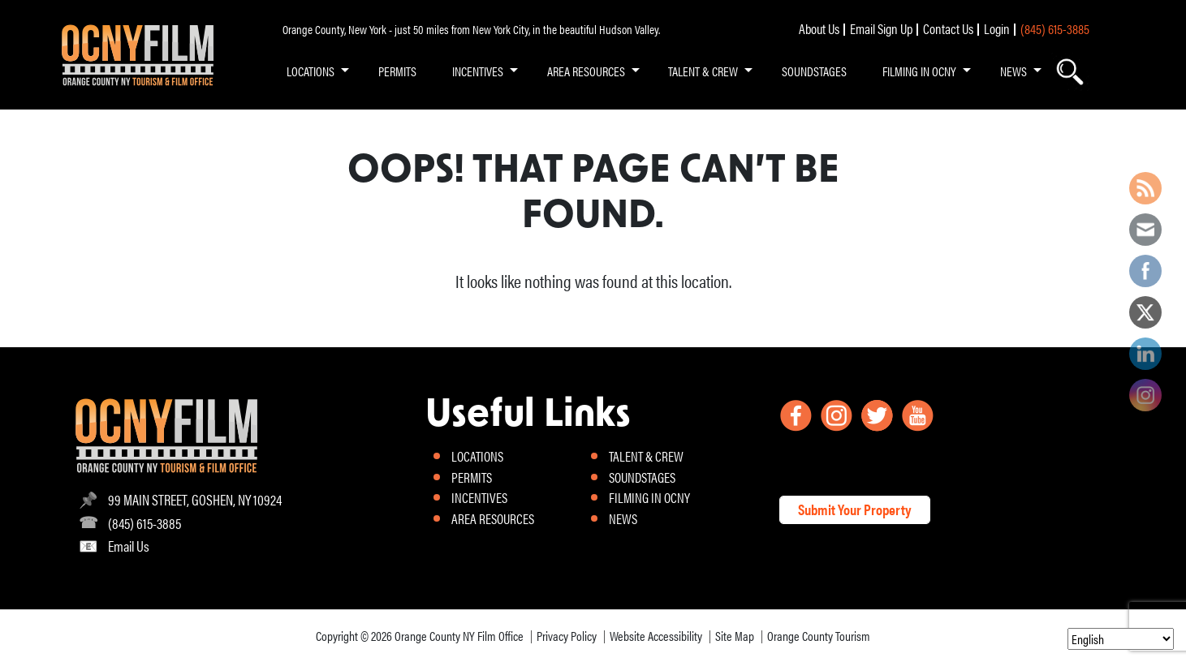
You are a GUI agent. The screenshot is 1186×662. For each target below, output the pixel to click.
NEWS (1013, 71)
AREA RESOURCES (586, 71)
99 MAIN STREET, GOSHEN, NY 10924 (195, 499)
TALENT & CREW (703, 71)
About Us (819, 28)
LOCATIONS (310, 71)
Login (997, 28)
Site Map (734, 635)
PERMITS (397, 71)
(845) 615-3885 (1054, 28)
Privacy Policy (567, 635)
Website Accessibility (656, 635)
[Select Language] (1120, 639)
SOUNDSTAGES (814, 71)
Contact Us (948, 28)
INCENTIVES (477, 71)
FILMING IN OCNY (919, 71)
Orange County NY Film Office (459, 635)
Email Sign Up (881, 28)
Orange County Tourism (818, 635)
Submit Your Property (855, 509)
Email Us (128, 545)
